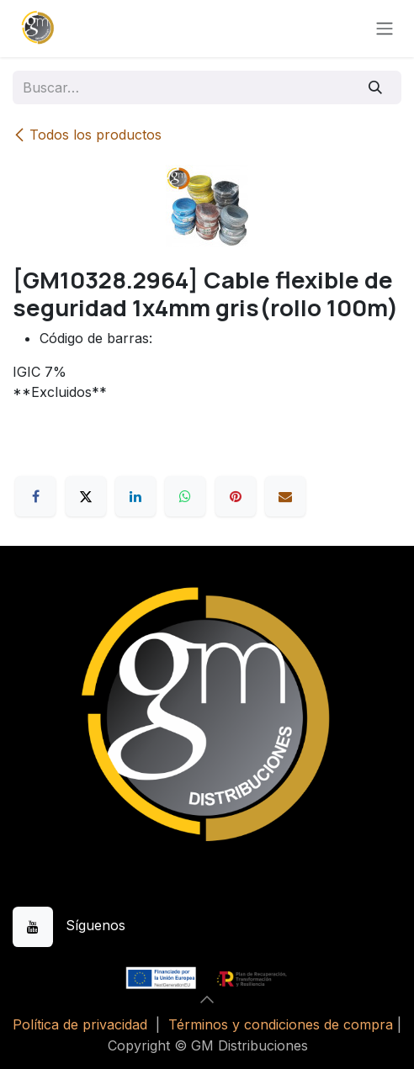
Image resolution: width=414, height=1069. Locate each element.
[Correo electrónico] (285, 496)
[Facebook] (35, 496)
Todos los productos (87, 134)
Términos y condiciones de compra (280, 1024)
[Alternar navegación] (384, 29)
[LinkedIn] (135, 496)
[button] (207, 999)
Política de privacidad (80, 1024)
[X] (86, 496)
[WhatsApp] (185, 496)
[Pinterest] (235, 496)
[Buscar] (375, 87)
